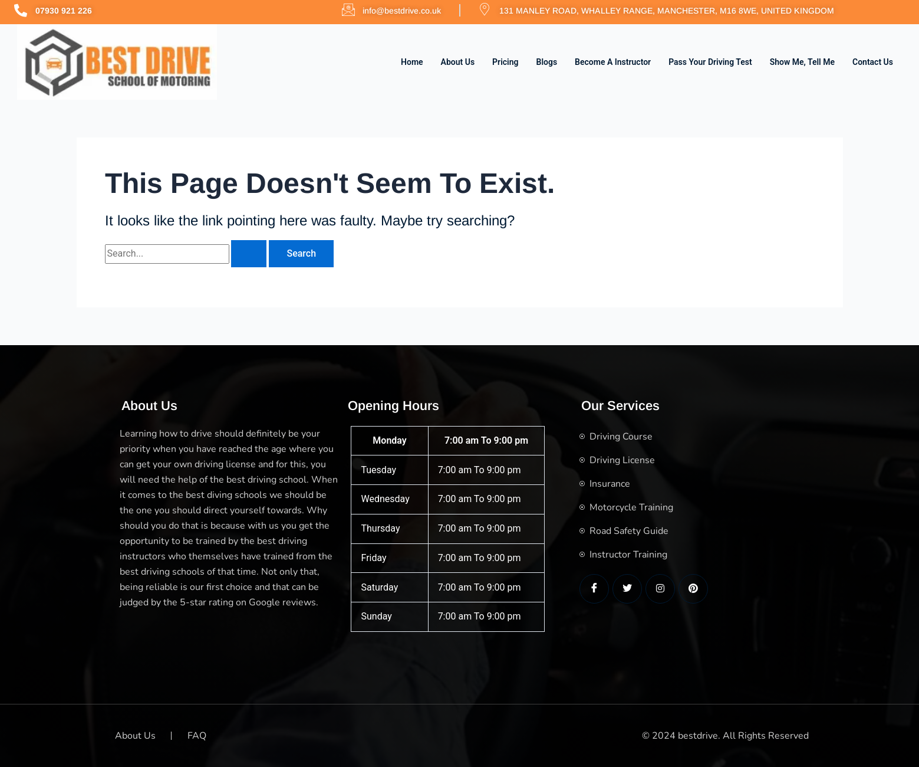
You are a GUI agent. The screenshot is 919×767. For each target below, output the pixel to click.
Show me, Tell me (802, 62)
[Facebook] (594, 589)
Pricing (505, 62)
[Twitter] (627, 589)
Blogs (547, 62)
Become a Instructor (613, 62)
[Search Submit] (248, 253)
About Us (458, 62)
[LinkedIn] (660, 589)
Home (412, 62)
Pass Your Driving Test (710, 62)
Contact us (872, 62)
